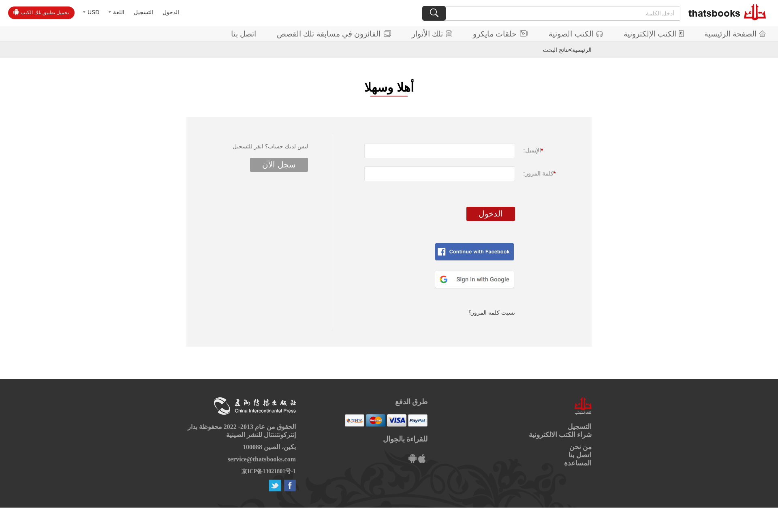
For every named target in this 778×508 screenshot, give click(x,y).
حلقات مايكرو (500, 34)
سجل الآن (279, 164)
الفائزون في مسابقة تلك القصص (334, 34)
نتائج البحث (556, 50)
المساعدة (578, 463)
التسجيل (143, 12)
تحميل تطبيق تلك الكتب (41, 12)
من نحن (580, 447)
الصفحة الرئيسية (734, 34)
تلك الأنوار (432, 34)
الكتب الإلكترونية (654, 34)
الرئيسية (582, 50)
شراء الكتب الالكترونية (560, 435)
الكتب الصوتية (576, 34)
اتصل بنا (243, 34)
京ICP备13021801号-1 (269, 471)
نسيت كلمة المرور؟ (491, 312)
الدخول (170, 12)
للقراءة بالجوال (405, 439)
